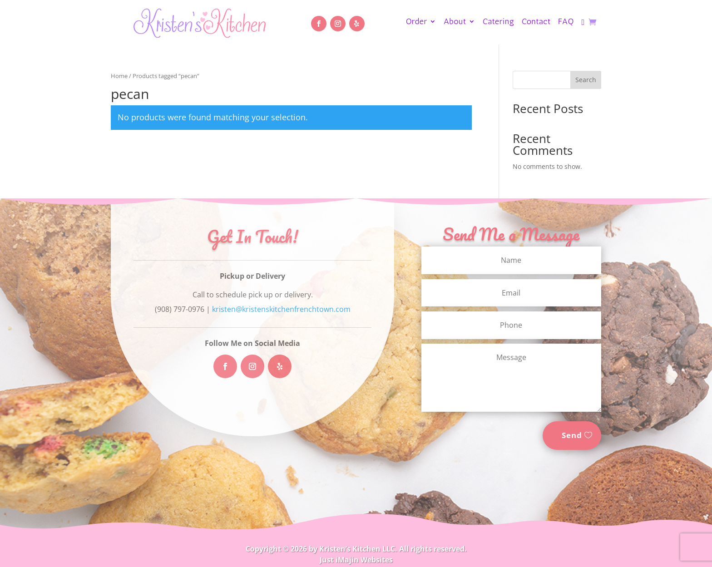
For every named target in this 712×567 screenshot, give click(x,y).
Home (119, 76)
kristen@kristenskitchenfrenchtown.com (281, 309)
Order (416, 22)
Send (572, 435)
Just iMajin (339, 560)
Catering (498, 22)
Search (585, 79)
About (455, 22)
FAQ (566, 22)
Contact (536, 22)
